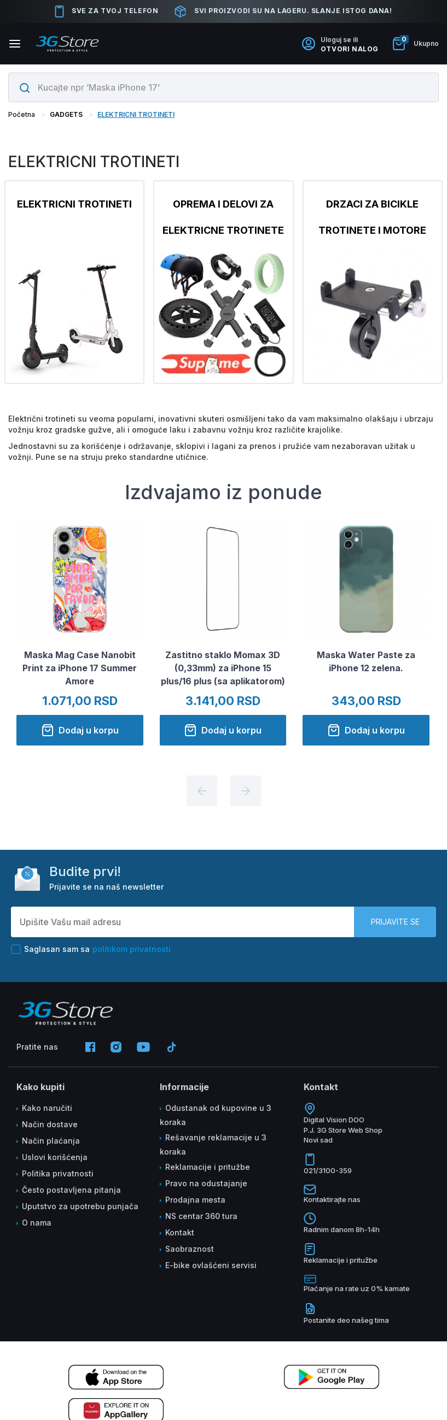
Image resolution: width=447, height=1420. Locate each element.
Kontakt (179, 1232)
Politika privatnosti (58, 1173)
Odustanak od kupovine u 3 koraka (215, 1115)
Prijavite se (395, 921)
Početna (21, 114)
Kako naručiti (47, 1108)
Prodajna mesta (195, 1199)
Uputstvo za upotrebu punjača (80, 1206)
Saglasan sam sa (91, 949)
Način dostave (50, 1124)
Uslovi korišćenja (55, 1157)
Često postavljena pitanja (71, 1189)
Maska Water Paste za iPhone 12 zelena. (366, 662)
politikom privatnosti (131, 949)
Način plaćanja (51, 1140)
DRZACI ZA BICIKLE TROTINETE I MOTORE (372, 217)
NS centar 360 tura (201, 1216)
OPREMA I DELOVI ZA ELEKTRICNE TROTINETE (223, 217)
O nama (36, 1222)
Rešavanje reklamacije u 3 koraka (213, 1144)
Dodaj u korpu (80, 731)
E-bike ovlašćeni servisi (211, 1265)
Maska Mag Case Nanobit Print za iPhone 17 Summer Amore (79, 669)
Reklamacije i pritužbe (207, 1167)
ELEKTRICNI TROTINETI (136, 114)
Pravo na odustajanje (206, 1183)
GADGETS (66, 114)
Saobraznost (189, 1248)
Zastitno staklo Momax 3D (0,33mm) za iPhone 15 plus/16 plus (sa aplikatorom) (223, 669)
